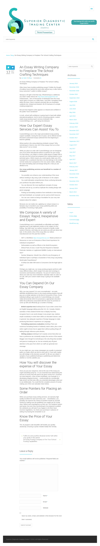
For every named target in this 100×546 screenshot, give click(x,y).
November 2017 (74, 134)
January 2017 (73, 170)
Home (8, 55)
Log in (71, 212)
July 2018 (72, 105)
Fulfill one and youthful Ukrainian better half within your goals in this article (40, 437)
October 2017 (73, 137)
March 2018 (73, 119)
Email (45, 502)
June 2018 (72, 109)
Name (45, 495)
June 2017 (72, 152)
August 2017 (73, 145)
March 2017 (73, 163)
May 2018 (72, 112)
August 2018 (73, 101)
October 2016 (73, 177)
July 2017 (72, 148)
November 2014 (74, 181)
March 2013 (73, 192)
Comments (74, 219)
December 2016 (74, 174)
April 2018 (72, 116)
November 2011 (74, 195)
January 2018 (73, 127)
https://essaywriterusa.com (41, 238)
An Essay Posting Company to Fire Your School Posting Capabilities (39, 440)
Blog (12, 55)
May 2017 (72, 156)
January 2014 (73, 188)
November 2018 (74, 90)
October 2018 (73, 94)
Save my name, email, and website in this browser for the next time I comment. (42, 517)
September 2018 (74, 98)
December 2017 (74, 130)
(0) (40, 78)
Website (45, 508)
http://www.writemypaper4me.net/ (48, 96)
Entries (73, 216)
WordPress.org (73, 223)
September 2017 (74, 141)
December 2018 (74, 87)
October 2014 (73, 185)
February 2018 (73, 123)
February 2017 (73, 166)
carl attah (23, 78)
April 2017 (72, 159)
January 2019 (73, 83)
